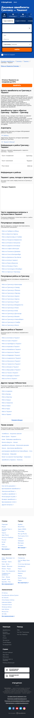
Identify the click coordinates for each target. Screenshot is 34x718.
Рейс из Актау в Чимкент (10, 260)
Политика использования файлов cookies (17, 701)
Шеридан (21, 540)
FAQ (18, 630)
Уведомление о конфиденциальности (17, 703)
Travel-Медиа (7, 642)
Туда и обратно (8, 21)
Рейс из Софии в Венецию (10, 248)
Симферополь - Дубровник (6, 574)
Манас (20, 575)
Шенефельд (21, 566)
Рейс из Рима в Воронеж (10, 263)
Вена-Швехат (22, 571)
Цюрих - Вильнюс (7, 566)
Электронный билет (8, 491)
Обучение (6, 657)
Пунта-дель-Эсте (23, 536)
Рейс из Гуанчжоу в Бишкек (10, 316)
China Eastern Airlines (8, 600)
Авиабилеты (6, 630)
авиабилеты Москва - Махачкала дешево (15, 445)
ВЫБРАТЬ (17, 85)
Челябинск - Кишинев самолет (12, 433)
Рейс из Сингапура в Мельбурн (12, 269)
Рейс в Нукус (6, 408)
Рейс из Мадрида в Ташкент (11, 355)
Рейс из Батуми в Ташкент (10, 367)
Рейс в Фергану (7, 397)
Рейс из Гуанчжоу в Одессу (10, 299)
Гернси (4, 532)
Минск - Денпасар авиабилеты (12, 448)
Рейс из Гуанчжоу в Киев (10, 310)
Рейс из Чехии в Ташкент (10, 372)
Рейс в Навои (6, 405)
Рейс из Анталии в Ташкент (11, 337)
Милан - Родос (6, 568)
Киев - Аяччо (5, 564)
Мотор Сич (5, 611)
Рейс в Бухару (6, 394)
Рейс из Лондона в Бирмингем (12, 239)
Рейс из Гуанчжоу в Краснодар (12, 284)
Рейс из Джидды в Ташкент (11, 375)
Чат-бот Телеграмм (23, 632)
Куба (3, 544)
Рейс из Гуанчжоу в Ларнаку (11, 293)
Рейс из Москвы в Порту (9, 266)
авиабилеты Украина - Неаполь (12, 459)
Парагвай (5, 524)
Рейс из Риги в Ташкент (9, 378)
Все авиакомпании (8, 616)
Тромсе (20, 538)
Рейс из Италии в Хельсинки (11, 242)
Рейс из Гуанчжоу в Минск (10, 325)
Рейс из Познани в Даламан (11, 251)
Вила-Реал (21, 526)
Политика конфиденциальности (17, 698)
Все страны (5, 549)
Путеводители (7, 644)
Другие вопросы (7, 504)
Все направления (7, 584)
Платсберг (21, 531)
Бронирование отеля (9, 502)
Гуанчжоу (19, 61)
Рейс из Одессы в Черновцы (11, 271)
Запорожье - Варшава (9, 454)
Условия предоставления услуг (17, 696)
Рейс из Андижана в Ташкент (11, 358)
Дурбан (20, 524)
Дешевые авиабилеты (8, 61)
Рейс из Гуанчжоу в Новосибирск (12, 319)
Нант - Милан (6, 577)
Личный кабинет (8, 652)
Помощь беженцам (8, 662)
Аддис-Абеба (22, 529)
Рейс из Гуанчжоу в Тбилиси (11, 290)
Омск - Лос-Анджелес (8, 571)
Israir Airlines (5, 609)
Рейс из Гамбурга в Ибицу (10, 231)
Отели (5, 638)
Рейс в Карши (6, 400)
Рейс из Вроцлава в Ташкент (11, 369)
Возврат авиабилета (9, 499)
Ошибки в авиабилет (9, 494)
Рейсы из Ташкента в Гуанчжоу (10, 66)
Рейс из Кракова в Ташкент (11, 346)
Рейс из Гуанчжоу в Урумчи (10, 296)
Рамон (20, 568)
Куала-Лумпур (22, 578)
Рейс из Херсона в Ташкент (11, 352)
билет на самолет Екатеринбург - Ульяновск (16, 457)
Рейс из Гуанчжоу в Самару (11, 287)
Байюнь (20, 573)
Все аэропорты (23, 582)
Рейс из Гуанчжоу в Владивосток (12, 304)
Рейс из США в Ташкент (9, 340)
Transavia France (7, 604)
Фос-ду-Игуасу (22, 533)
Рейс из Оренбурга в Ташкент (11, 343)
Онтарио (20, 545)
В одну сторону (20, 21)
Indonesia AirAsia (6, 602)
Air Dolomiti (5, 597)
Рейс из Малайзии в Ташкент (11, 349)
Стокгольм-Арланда (24, 564)
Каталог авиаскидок (6, 633)
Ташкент (26, 61)
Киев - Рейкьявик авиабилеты (11, 439)
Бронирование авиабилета (11, 488)
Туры (4, 635)
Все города (21, 547)
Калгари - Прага (7, 561)
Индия (4, 526)
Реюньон (4, 546)
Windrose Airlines (7, 607)
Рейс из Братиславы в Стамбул (12, 237)
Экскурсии (6, 640)
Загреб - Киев (6, 579)
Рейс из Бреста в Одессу (10, 234)
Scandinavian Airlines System (10, 595)
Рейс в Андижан (7, 391)
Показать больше (17, 420)
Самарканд (21, 558)
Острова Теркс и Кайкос (7, 530)
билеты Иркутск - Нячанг (10, 442)
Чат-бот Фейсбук (22, 634)
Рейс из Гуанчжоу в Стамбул (11, 322)
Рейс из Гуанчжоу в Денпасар (11, 313)
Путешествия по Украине (8, 660)
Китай (3, 542)
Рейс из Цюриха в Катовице (11, 245)
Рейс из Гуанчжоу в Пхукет (10, 302)
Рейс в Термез (6, 414)
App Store (6, 654)
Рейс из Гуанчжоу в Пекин (10, 307)
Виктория (21, 543)
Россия (4, 539)
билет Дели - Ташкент (9, 436)
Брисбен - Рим (6, 581)
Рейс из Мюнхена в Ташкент (11, 361)
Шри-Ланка (5, 535)
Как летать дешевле (8, 486)
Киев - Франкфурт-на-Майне (8, 558)
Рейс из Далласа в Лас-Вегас (11, 257)
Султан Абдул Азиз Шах (24, 561)
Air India (4, 613)
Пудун (20, 580)
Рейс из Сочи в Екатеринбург (11, 254)
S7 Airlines (5, 593)
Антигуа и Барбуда (7, 537)
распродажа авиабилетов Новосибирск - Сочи (17, 451)
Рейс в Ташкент (7, 411)
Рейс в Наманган (7, 402)
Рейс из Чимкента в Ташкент (11, 364)
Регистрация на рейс (9, 496)
